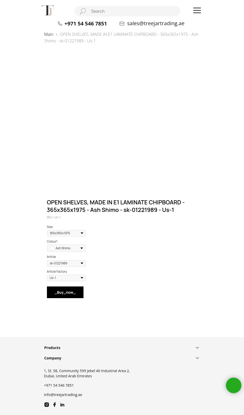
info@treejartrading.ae (63, 394)
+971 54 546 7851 (59, 385)
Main (48, 34)
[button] (197, 10)
